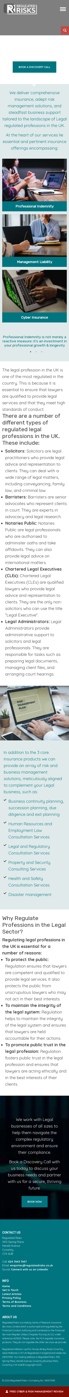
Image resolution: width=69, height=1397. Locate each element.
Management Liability (34, 262)
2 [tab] (36, 353)
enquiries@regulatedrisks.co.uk (31, 1265)
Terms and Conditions (16, 1306)
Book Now (34, 1201)
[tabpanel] (34, 342)
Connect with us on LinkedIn (29, 1269)
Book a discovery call (34, 67)
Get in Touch (10, 1290)
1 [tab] (30, 353)
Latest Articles (12, 1294)
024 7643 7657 (17, 1261)
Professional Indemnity (34, 206)
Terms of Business (14, 1302)
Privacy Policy (11, 1298)
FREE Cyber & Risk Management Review (34, 1391)
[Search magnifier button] (65, 30)
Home (6, 1286)
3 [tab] (41, 353)
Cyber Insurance (34, 317)
